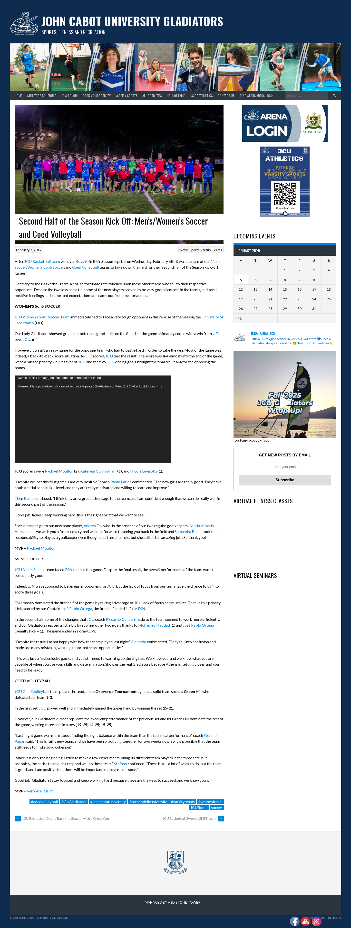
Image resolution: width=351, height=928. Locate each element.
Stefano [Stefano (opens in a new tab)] (120, 763)
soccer (216, 807)
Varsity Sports (126, 95)
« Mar (240, 318)
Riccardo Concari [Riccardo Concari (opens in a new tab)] (120, 619)
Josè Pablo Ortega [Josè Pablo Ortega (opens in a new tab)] (76, 608)
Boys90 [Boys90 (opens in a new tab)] (82, 261)
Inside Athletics (201, 95)
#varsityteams (183, 801)
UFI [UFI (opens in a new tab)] (216, 333)
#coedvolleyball (44, 801)
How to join (69, 95)
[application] (93, 419)
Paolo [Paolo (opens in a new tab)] (29, 498)
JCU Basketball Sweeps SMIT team (193, 818)
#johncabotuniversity (108, 801)
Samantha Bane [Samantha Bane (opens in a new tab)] (187, 531)
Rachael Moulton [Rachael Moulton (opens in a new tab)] (59, 471)
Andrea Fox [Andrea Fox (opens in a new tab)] (93, 525)
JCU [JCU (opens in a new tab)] (26, 339)
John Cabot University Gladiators (132, 21)
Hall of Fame (176, 95)
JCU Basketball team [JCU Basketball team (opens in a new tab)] (42, 261)
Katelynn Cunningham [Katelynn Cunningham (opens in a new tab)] (98, 471)
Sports (194, 250)
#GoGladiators (74, 801)
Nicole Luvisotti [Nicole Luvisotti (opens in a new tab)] (143, 471)
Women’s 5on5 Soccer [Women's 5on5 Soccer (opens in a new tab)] (45, 267)
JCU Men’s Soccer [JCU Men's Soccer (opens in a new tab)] (30, 569)
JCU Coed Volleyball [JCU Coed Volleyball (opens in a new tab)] (32, 691)
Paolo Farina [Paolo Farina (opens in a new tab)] (120, 481)
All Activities (152, 95)
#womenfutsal (210, 801)
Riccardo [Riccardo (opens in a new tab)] (138, 641)
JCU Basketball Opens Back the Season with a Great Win (62, 818)
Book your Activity (96, 95)
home (18, 95)
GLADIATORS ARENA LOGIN (256, 95)
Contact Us (226, 95)
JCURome (198, 807)
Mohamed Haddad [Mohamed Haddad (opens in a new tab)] (154, 625)
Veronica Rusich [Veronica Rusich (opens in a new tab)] (40, 791)
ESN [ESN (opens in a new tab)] (68, 569)
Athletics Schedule (41, 95)
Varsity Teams (211, 250)
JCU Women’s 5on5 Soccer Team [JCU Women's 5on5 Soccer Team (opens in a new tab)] (42, 317)
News (184, 250)
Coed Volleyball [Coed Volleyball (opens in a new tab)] (85, 267)
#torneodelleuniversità (148, 801)
